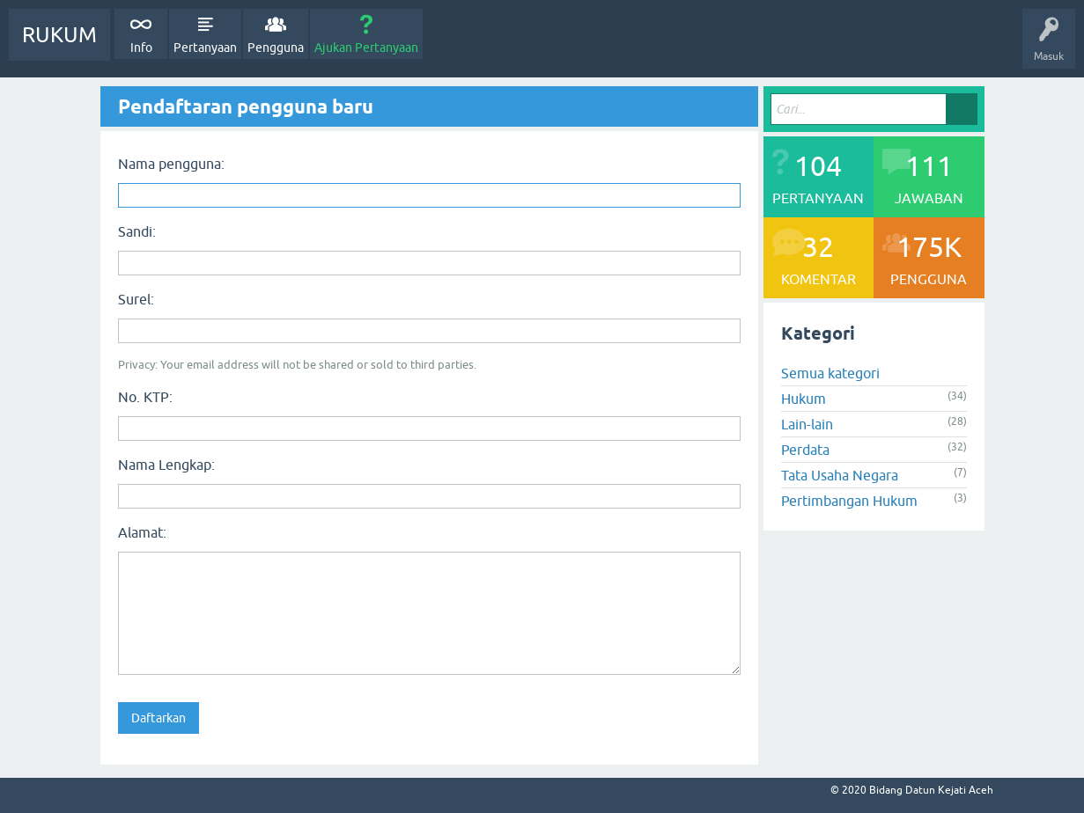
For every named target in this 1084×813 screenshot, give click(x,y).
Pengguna (275, 47)
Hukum (803, 398)
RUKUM (59, 35)
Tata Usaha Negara (839, 475)
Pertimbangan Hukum (849, 501)
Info (141, 47)
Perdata (805, 450)
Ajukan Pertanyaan (366, 47)
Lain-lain (807, 424)
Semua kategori (830, 373)
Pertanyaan (205, 47)
